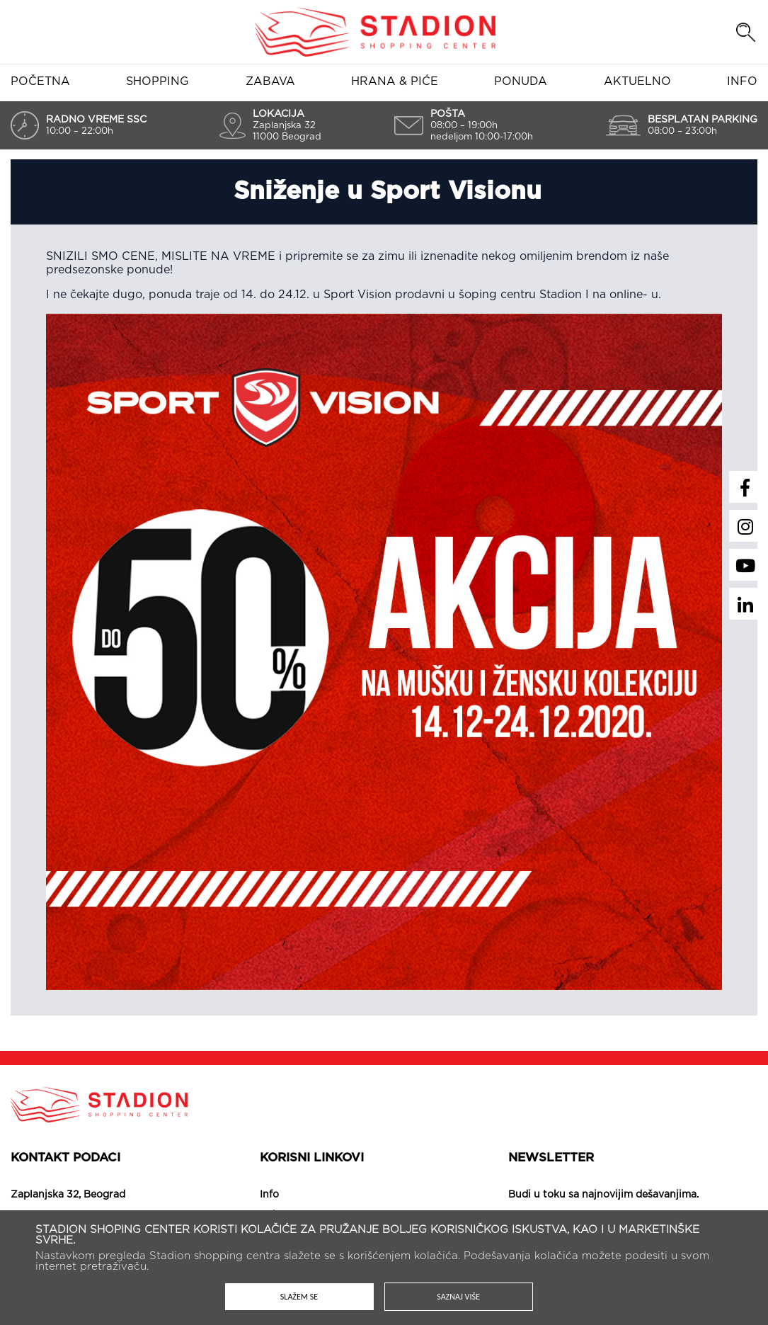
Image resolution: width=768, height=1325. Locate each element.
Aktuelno (637, 81)
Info (742, 81)
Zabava (270, 81)
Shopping (157, 81)
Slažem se (299, 1297)
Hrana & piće (394, 81)
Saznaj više (458, 1297)
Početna (40, 81)
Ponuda (520, 81)
